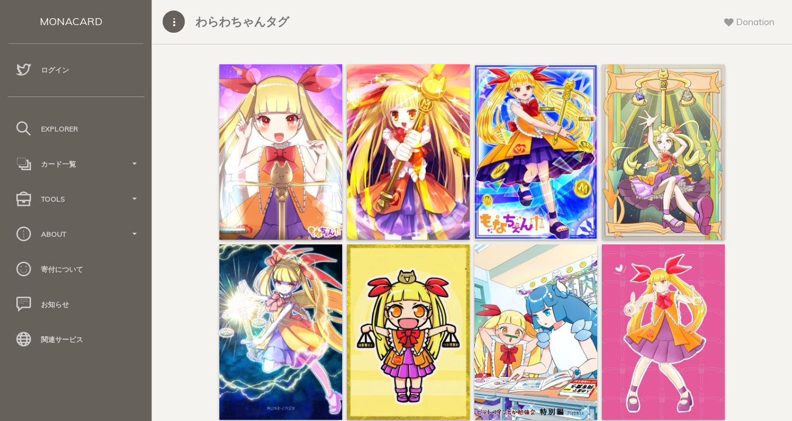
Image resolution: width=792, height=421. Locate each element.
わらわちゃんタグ (242, 21)
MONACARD (71, 21)
